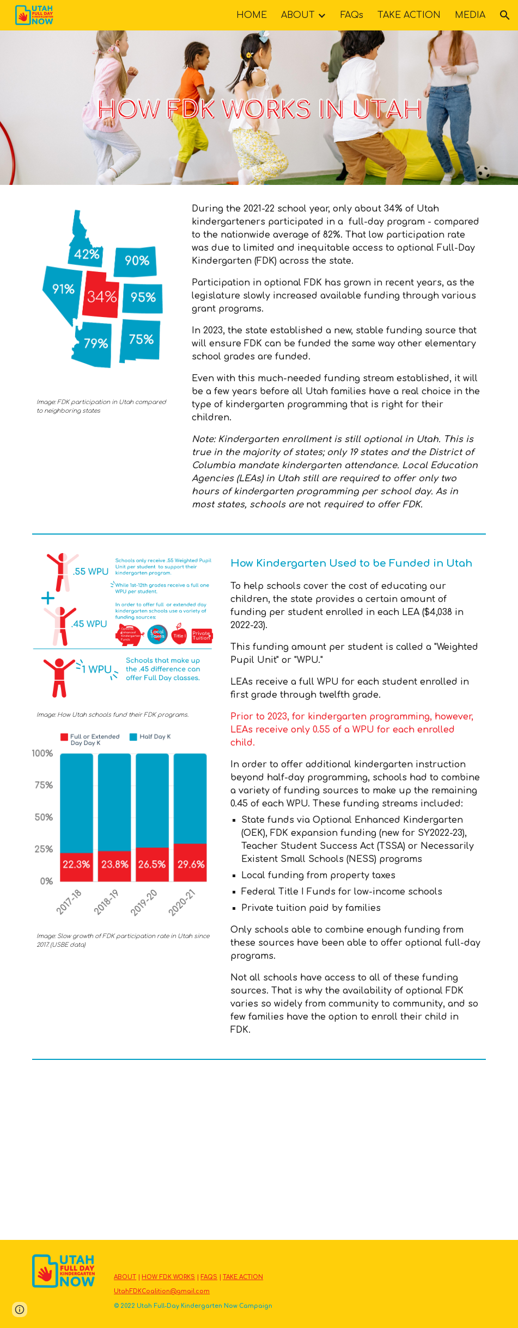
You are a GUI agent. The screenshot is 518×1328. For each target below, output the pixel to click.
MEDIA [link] (470, 15)
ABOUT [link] (298, 15)
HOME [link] (251, 15)
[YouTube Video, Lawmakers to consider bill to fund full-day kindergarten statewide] (142, 1152)
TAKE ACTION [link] (409, 15)
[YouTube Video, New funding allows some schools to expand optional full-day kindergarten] (375, 1152)
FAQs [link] (351, 15)
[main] (104, 406)
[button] (505, 15)
